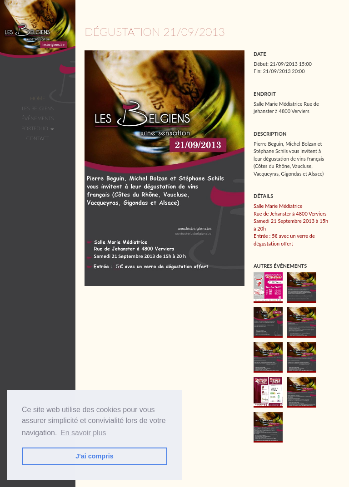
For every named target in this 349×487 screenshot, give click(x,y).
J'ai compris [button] (94, 456)
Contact (37, 138)
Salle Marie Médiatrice (278, 206)
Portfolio (37, 128)
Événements (38, 118)
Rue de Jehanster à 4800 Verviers (290, 213)
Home (37, 98)
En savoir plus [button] (83, 433)
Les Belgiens (38, 108)
